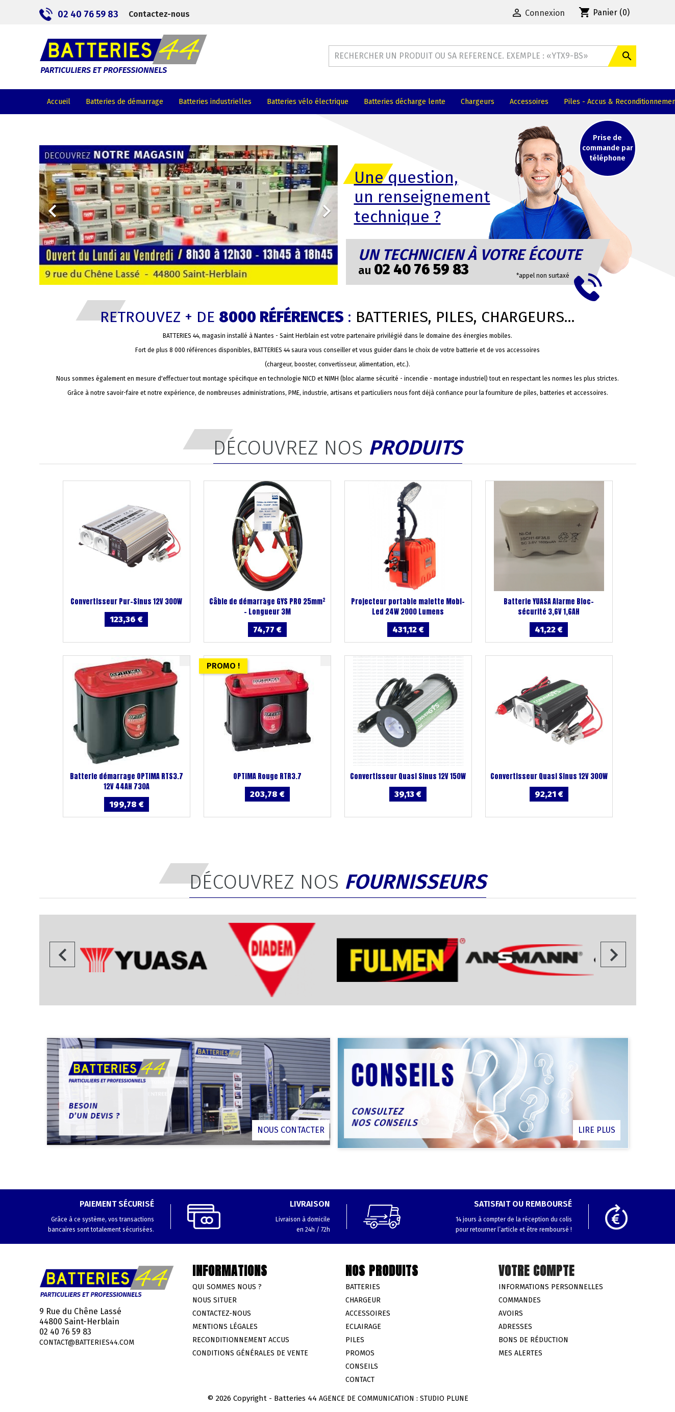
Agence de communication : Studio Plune (393, 1398)
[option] (188, 215)
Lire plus (596, 1130)
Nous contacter (290, 1130)
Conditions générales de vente (250, 1353)
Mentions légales (225, 1326)
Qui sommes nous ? (227, 1287)
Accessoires (367, 1313)
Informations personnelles (550, 1287)
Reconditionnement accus (240, 1340)
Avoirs (510, 1313)
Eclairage (363, 1326)
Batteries (362, 1287)
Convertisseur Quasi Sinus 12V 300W (549, 776)
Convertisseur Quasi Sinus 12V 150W (408, 776)
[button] (61, 206)
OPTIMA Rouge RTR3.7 (267, 776)
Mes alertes (520, 1353)
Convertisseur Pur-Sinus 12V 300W (126, 601)
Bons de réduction (533, 1340)
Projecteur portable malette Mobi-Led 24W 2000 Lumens (408, 606)
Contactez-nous (159, 14)
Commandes (519, 1300)
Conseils (361, 1366)
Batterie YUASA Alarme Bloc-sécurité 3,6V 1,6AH (549, 606)
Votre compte (536, 1271)
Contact (359, 1379)
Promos (359, 1353)
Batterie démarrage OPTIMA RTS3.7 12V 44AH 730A (126, 781)
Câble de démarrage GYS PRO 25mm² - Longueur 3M (267, 606)
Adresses (515, 1326)
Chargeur (363, 1300)
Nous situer (214, 1300)
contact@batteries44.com (86, 1342)
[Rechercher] (482, 56)
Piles (354, 1340)
